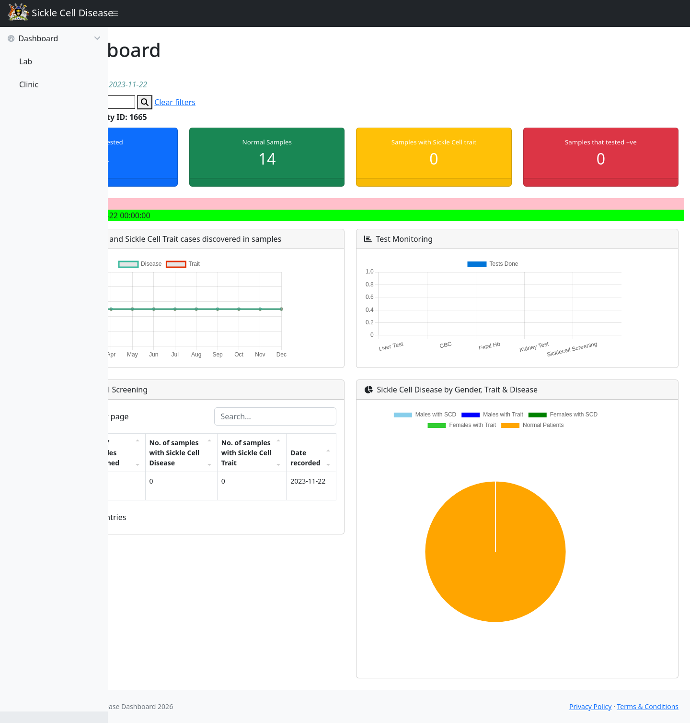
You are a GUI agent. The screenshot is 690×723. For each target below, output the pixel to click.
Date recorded (356, 477)
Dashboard (54, 38)
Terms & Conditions (648, 706)
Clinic (28, 84)
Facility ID (148, 482)
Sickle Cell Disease (58, 13)
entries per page (176, 416)
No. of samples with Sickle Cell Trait (307, 467)
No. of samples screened (198, 472)
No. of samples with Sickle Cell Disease (253, 462)
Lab (25, 61)
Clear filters (271, 102)
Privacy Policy (590, 706)
